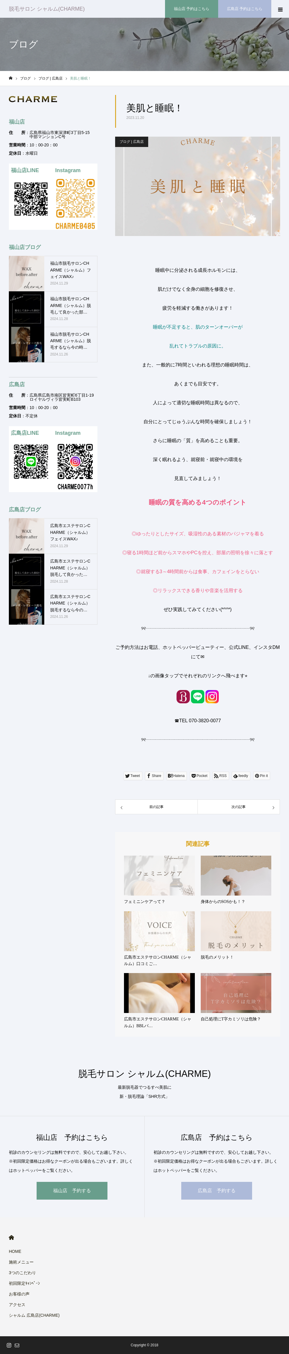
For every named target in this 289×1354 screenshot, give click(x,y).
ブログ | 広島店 (132, 142)
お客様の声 (19, 1294)
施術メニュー (21, 1262)
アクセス (17, 1304)
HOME (11, 1237)
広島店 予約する (217, 1190)
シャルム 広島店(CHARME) (34, 1315)
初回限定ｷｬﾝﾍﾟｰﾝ (24, 1283)
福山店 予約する (72, 1190)
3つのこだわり (22, 1272)
